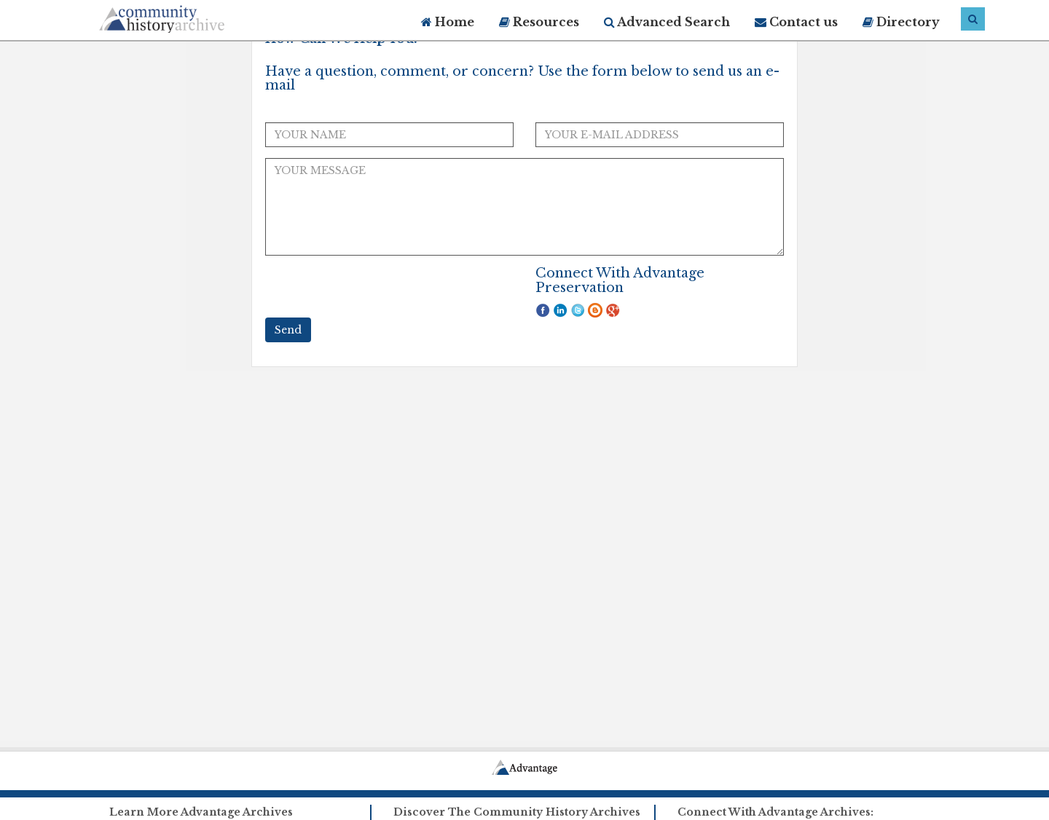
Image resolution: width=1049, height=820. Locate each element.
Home (447, 22)
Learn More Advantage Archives (201, 812)
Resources (539, 22)
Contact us (796, 22)
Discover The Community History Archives (516, 812)
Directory (901, 22)
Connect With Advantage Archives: (775, 812)
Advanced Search (667, 22)
